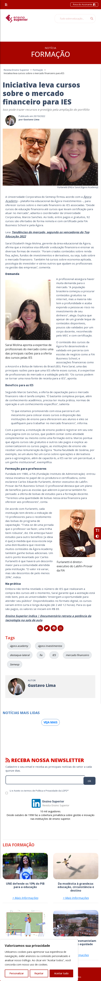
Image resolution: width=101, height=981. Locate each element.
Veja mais (50, 722)
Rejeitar (38, 973)
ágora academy (19, 646)
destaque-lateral (20, 655)
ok (89, 781)
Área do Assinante (84, 4)
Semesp (14, 664)
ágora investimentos (50, 646)
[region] (39, 960)
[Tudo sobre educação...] (71, 18)
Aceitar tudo (61, 973)
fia (41, 655)
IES (54, 655)
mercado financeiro (77, 655)
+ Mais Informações (25, 898)
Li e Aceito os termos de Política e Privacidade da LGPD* (39, 790)
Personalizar (16, 973)
